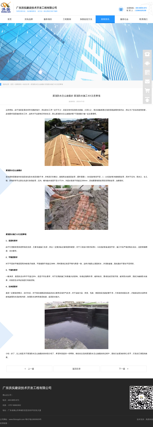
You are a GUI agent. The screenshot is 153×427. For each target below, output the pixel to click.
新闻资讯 (105, 19)
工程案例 (67, 19)
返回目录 (76, 369)
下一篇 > (123, 369)
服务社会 (124, 19)
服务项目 (48, 19)
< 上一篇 (29, 369)
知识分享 (26, 84)
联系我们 (143, 19)
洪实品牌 (29, 19)
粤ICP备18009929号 (33, 419)
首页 (10, 19)
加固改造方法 (86, 19)
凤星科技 (149, 419)
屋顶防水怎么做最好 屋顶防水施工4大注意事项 (47, 84)
